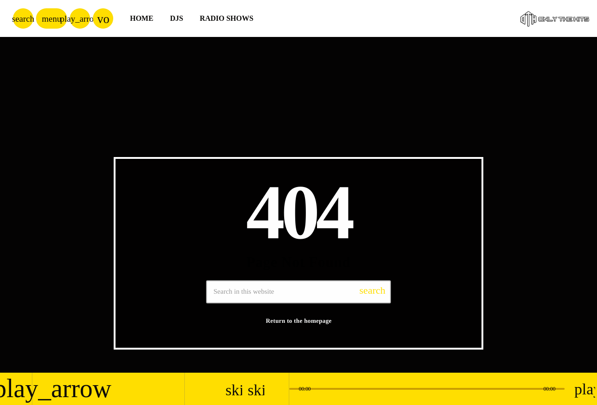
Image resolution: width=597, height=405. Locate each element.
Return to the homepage (299, 320)
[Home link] (554, 18)
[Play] (80, 18)
